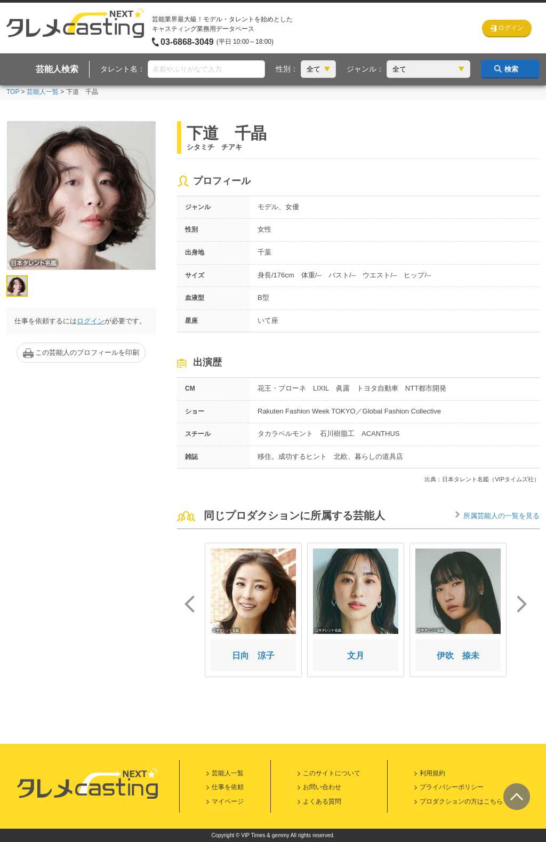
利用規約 (432, 773)
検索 (511, 69)
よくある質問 (322, 801)
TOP (12, 92)
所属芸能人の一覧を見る (501, 516)
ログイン (91, 321)
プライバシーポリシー (452, 787)
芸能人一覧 (43, 92)
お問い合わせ (322, 787)
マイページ (228, 801)
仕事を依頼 (228, 787)
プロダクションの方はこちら (461, 801)
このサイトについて (331, 773)
